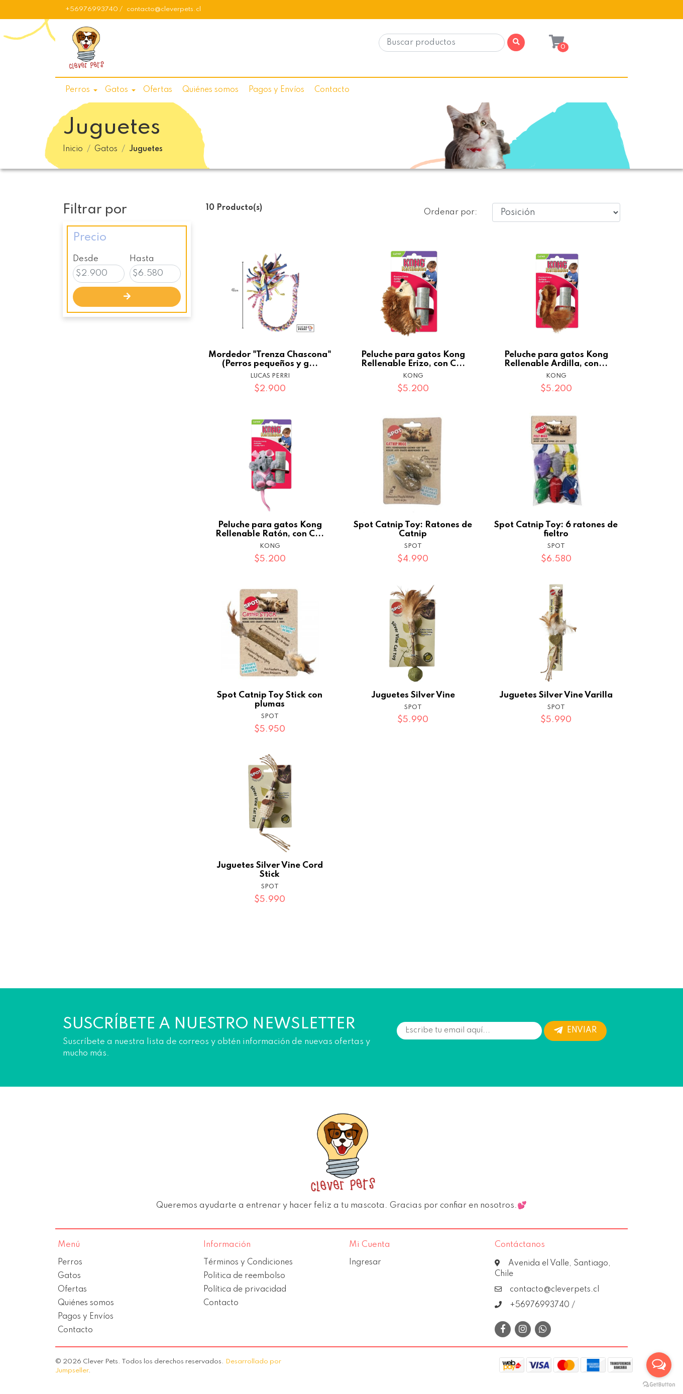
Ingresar (365, 1262)
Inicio (73, 149)
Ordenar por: (450, 212)
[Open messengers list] (658, 1364)
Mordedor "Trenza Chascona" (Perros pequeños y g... (269, 359)
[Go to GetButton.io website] (659, 1384)
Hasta (142, 259)
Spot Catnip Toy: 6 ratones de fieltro (556, 529)
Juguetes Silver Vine (413, 695)
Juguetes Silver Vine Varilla (556, 695)
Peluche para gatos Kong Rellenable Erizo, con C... (413, 359)
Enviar (575, 1030)
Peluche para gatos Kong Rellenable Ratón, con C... (269, 529)
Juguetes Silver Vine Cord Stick (269, 870)
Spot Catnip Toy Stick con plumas (269, 700)
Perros (77, 90)
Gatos (116, 90)
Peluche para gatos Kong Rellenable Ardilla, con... (556, 359)
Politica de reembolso (244, 1276)
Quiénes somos (210, 90)
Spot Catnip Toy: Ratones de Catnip (413, 529)
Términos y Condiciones (248, 1262)
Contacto (332, 90)
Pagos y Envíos (276, 90)
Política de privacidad (244, 1290)
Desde (85, 259)
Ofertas (157, 90)
